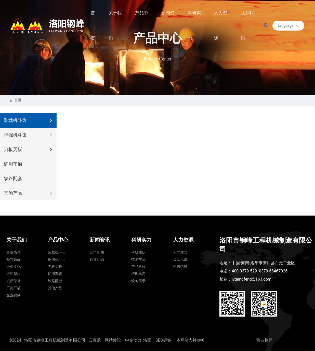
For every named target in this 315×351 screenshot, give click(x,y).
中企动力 (133, 340)
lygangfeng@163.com (251, 279)
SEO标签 (163, 340)
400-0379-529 (244, 271)
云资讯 (94, 340)
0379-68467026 (273, 271)
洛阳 (147, 340)
